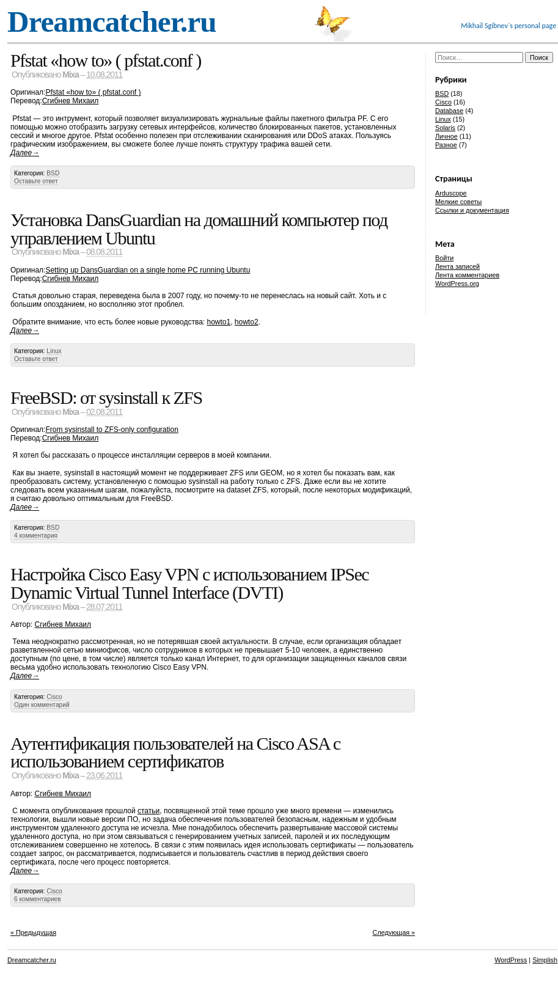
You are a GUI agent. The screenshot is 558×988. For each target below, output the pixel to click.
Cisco (54, 696)
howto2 (247, 322)
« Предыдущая (33, 932)
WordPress (510, 960)
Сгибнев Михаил (70, 101)
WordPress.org (457, 283)
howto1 (218, 322)
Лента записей (457, 266)
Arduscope (451, 193)
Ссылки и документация (472, 210)
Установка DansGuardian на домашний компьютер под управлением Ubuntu (198, 229)
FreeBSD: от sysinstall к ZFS (106, 397)
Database (449, 110)
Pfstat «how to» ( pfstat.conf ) (105, 60)
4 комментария (35, 535)
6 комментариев (37, 899)
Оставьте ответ (36, 181)
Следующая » (394, 932)
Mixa (70, 74)
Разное (446, 144)
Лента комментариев (467, 275)
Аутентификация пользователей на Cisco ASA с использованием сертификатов (175, 752)
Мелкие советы (458, 201)
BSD (52, 173)
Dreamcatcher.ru (111, 21)
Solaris (445, 127)
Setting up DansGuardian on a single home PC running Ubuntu (147, 270)
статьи (149, 811)
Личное (446, 136)
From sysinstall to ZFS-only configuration (111, 429)
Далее (24, 152)
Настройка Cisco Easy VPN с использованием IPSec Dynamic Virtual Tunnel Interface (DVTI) (189, 583)
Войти (444, 258)
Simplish (544, 960)
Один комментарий (42, 704)
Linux (53, 351)
